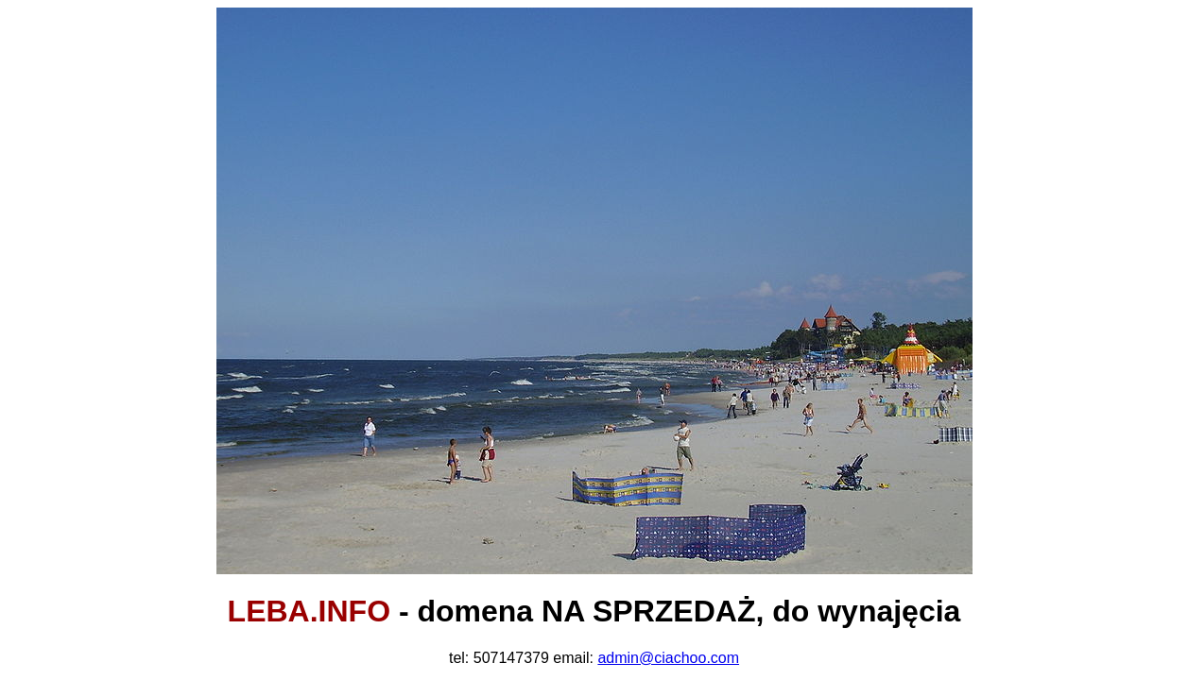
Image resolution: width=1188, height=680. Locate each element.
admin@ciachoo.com (668, 658)
